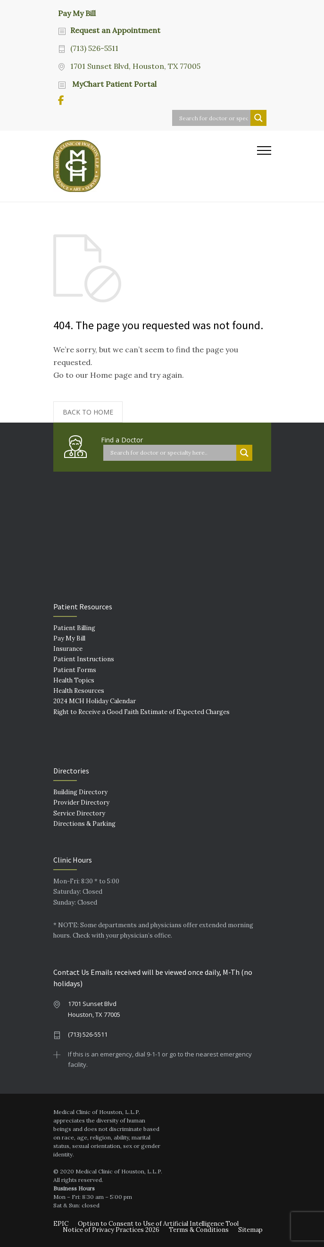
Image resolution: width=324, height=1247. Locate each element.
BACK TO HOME (88, 411)
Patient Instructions (83, 659)
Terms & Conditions (199, 1230)
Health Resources (78, 691)
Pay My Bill (77, 12)
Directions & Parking (84, 824)
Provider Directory (81, 802)
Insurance (68, 649)
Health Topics (73, 680)
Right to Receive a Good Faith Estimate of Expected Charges (141, 712)
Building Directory (80, 792)
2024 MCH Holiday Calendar (94, 701)
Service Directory (79, 813)
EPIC (60, 1224)
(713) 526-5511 (94, 48)
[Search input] (213, 118)
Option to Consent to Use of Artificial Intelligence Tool (158, 1224)
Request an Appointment (115, 30)
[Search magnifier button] (258, 118)
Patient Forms (74, 670)
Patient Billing (74, 628)
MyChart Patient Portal (113, 84)
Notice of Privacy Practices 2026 (111, 1230)
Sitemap (250, 1230)
